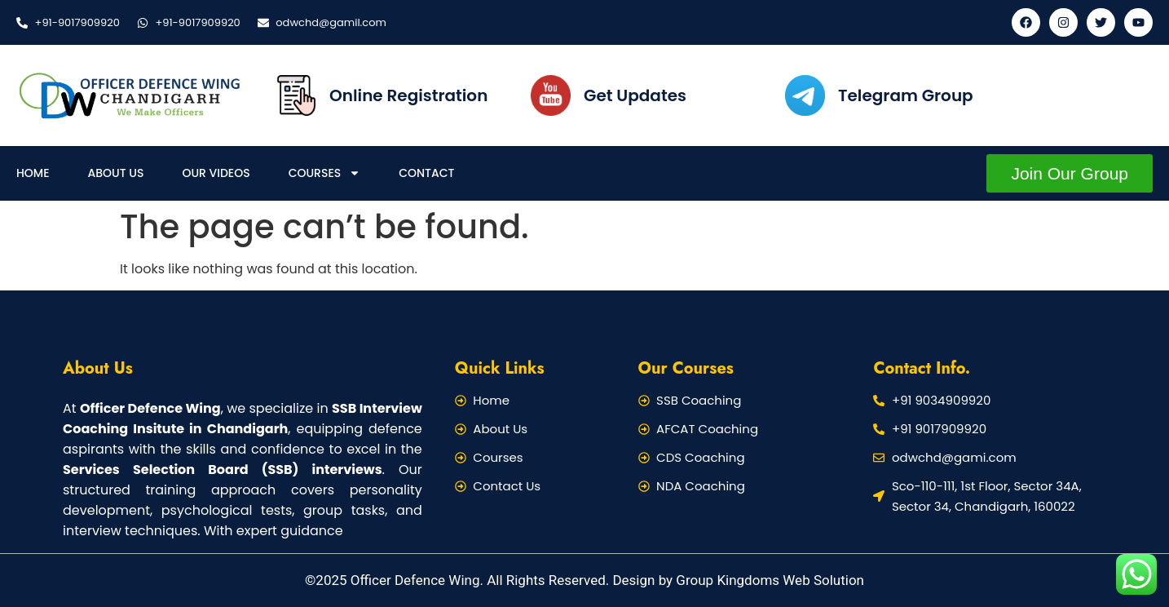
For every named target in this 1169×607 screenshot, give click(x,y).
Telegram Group (905, 95)
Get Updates (635, 95)
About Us (116, 173)
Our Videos (215, 173)
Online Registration (408, 95)
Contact (426, 173)
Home (33, 173)
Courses (325, 173)
